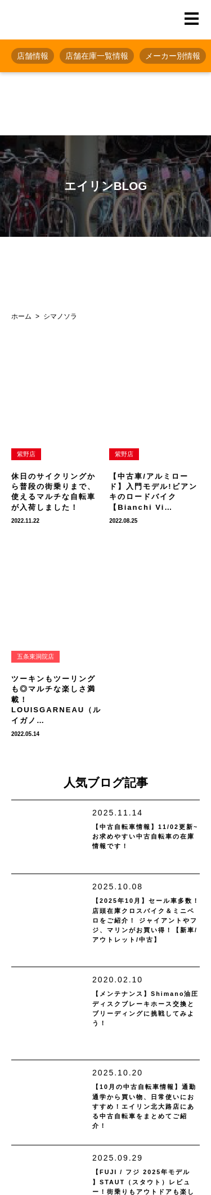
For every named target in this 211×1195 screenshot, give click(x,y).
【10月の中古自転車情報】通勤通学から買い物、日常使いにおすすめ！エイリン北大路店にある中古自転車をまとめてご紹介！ (144, 1126)
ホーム (21, 316)
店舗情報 (32, 55)
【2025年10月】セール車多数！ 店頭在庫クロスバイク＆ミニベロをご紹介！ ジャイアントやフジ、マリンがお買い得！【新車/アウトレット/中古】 (146, 931)
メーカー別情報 (172, 55)
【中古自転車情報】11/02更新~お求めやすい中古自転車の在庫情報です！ (145, 840)
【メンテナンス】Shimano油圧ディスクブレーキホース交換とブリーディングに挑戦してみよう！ (145, 1028)
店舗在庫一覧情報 (96, 55)
